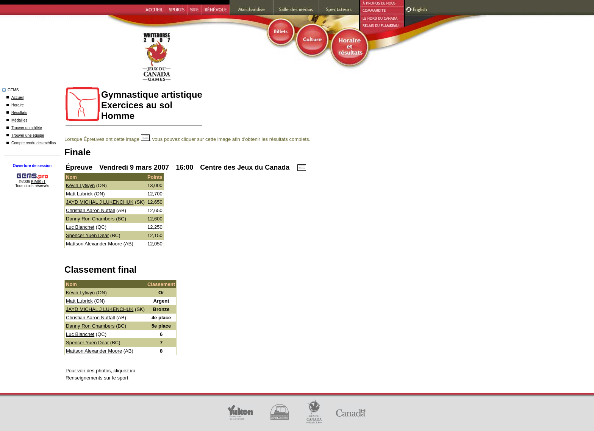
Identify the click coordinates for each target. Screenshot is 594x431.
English (421, 8)
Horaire (17, 105)
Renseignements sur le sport (97, 378)
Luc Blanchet (80, 227)
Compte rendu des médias (33, 143)
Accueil (17, 97)
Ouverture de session (32, 166)
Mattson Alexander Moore (94, 244)
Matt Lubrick (79, 194)
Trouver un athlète (26, 128)
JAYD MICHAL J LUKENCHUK (99, 202)
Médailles (19, 120)
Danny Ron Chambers (90, 219)
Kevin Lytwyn (80, 185)
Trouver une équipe (27, 135)
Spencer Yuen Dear (87, 235)
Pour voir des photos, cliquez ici (100, 370)
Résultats (19, 113)
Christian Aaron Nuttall (90, 210)
